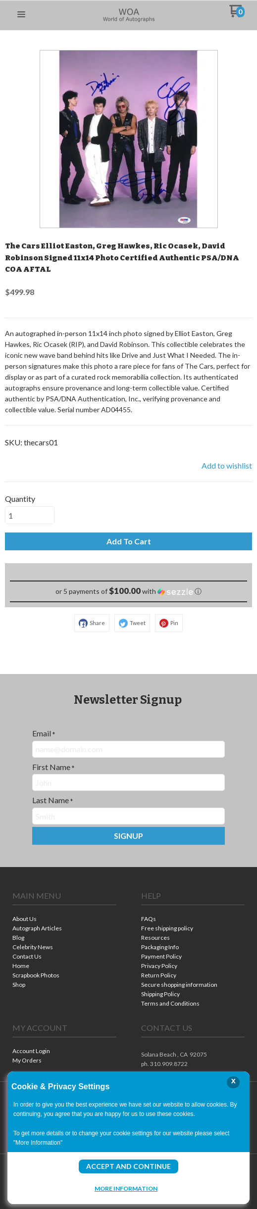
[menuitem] (64, 919)
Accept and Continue (128, 1166)
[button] (21, 14)
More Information (126, 1188)
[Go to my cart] (237, 14)
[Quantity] (29, 515)
